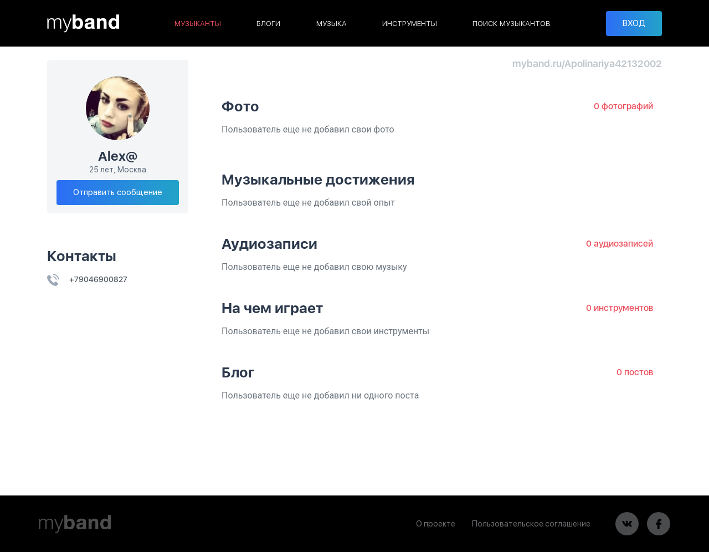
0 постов (634, 372)
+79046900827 (87, 279)
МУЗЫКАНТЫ (197, 23)
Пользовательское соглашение (531, 523)
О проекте (435, 523)
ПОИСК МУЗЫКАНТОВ (511, 23)
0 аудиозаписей (619, 243)
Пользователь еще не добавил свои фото (308, 129)
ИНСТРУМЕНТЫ (409, 23)
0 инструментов (619, 308)
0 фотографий (623, 106)
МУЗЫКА (331, 23)
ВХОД (634, 23)
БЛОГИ (268, 23)
